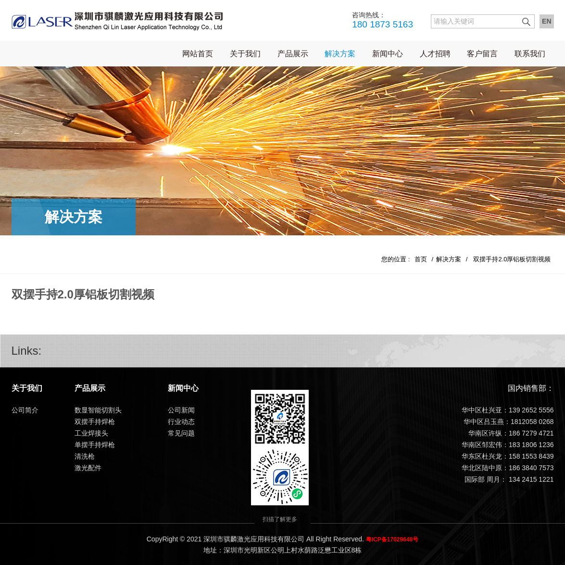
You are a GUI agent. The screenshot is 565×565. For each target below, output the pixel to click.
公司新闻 (181, 410)
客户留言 (482, 54)
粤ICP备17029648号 (392, 539)
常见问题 (181, 433)
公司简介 (25, 410)
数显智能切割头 (98, 410)
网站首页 (197, 54)
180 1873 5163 (382, 19)
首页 (420, 259)
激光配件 (88, 468)
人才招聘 (435, 54)
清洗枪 (85, 456)
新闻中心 (387, 54)
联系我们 (530, 54)
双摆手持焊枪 (95, 421)
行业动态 (181, 421)
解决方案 (340, 54)
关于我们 (245, 54)
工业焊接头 (91, 433)
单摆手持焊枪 (95, 445)
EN (546, 21)
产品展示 (292, 54)
